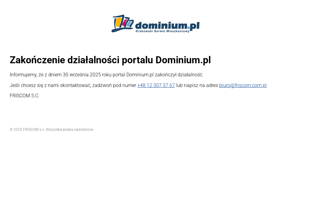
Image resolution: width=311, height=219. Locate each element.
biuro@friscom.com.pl (243, 85)
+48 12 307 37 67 (156, 85)
